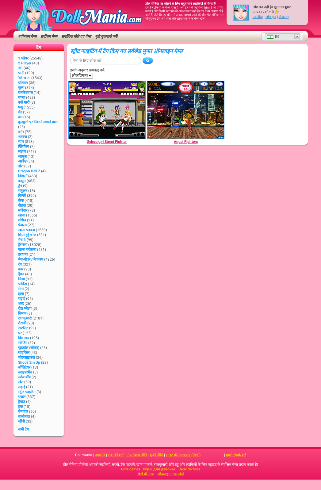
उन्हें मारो (23, 102)
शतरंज (22, 137)
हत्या (21, 294)
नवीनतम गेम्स (27, 36)
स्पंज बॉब (24, 377)
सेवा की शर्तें (116, 455)
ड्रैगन (21, 274)
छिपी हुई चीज (27, 235)
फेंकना (22, 225)
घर (20, 333)
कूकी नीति (156, 455)
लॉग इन (271, 17)
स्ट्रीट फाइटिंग (27, 392)
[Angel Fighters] (185, 110)
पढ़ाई (21, 299)
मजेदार (22, 210)
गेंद (20, 112)
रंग (20, 264)
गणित (22, 220)
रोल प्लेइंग (25, 308)
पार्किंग (22, 284)
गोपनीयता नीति (136, 455)
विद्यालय (23, 338)
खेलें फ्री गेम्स (145, 474)
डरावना (23, 254)
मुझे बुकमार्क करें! (106, 36)
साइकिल (23, 352)
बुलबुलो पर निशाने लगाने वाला (38, 122)
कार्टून (22, 181)
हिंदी (273, 36)
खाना (21, 215)
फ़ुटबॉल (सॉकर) (28, 348)
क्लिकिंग (23, 146)
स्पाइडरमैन (25, 372)
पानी (21, 73)
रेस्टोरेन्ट (23, 328)
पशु (20, 107)
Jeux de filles (189, 469)
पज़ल (21, 397)
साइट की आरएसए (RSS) (183, 455)
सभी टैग (23, 429)
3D (20, 68)
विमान (22, 313)
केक (21, 200)
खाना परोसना (27, 249)
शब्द (21, 303)
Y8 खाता (24, 78)
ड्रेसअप (22, 245)
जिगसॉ (22, 176)
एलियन (23, 83)
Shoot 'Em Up (29, 362)
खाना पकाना (26, 230)
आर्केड (22, 161)
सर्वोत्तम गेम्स (48, 36)
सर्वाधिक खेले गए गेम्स (76, 36)
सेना (21, 289)
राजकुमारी (25, 318)
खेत (20, 382)
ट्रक (20, 406)
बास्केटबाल (25, 92)
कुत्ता (21, 88)
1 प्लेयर (23, 58)
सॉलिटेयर (24, 367)
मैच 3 (22, 240)
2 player (24, 63)
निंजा (21, 279)
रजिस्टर (284, 17)
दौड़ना (22, 205)
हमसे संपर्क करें (236, 455)
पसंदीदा (258, 17)
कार (20, 269)
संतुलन (22, 191)
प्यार (21, 142)
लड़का (22, 151)
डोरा (20, 166)
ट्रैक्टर (21, 402)
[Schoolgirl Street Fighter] (107, 110)
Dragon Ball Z (29, 171)
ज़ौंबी (21, 421)
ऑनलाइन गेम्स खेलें (170, 474)
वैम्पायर (23, 411)
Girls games (130, 469)
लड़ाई (21, 387)
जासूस (22, 156)
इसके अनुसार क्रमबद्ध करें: (87, 70)
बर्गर (21, 132)
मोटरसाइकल (26, 357)
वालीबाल (24, 416)
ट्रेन (20, 186)
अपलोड (100, 455)
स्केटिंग (22, 343)
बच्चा (21, 97)
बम (20, 117)
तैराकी (22, 323)
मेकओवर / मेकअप (30, 259)
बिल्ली (22, 195)
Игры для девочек (159, 469)
